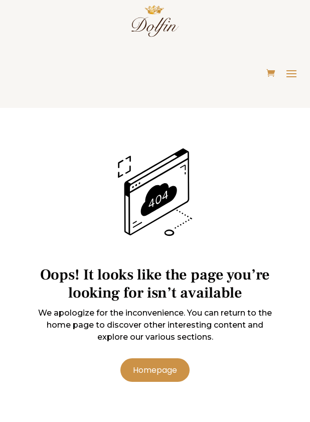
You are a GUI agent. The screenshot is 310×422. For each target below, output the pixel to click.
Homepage (155, 370)
